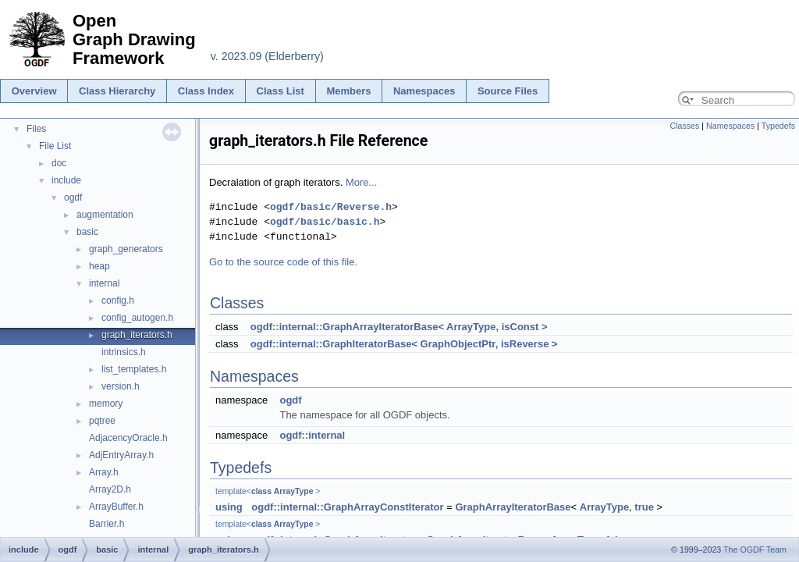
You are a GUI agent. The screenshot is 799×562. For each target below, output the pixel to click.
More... (361, 182)
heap (99, 266)
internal (104, 283)
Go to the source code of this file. (283, 262)
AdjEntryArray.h (121, 455)
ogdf (73, 197)
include (66, 180)
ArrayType (294, 491)
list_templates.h (133, 369)
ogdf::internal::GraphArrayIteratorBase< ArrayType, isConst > (399, 327)
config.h (117, 300)
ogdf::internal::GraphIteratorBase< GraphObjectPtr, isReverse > (404, 344)
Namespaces (424, 91)
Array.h (104, 472)
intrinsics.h (123, 352)
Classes (684, 125)
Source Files (508, 91)
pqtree (102, 420)
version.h (120, 386)
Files (36, 128)
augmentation (104, 214)
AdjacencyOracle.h (128, 437)
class (261, 491)
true (644, 507)
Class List (280, 91)
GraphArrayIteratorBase (512, 507)
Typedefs (778, 125)
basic (87, 231)
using (229, 507)
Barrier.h (106, 523)
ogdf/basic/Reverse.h (331, 207)
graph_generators (126, 249)
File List (55, 145)
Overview (34, 91)
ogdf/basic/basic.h (324, 222)
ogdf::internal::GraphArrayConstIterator (347, 507)
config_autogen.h (137, 317)
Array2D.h (110, 489)
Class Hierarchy (117, 91)
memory (106, 403)
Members (348, 91)
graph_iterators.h (136, 334)
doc (58, 163)
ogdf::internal (312, 435)
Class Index (206, 91)
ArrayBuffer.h (116, 506)
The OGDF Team (755, 549)
